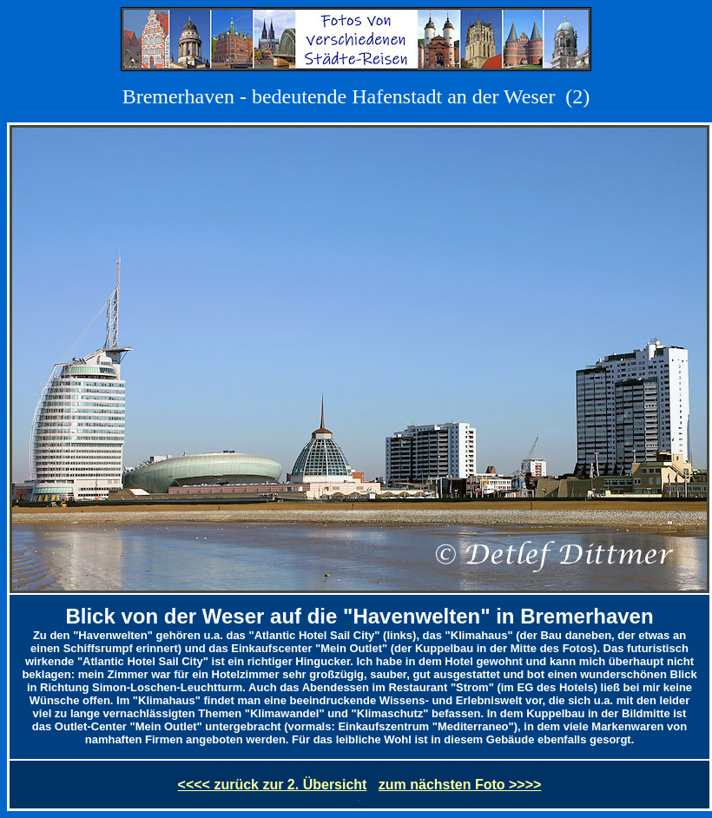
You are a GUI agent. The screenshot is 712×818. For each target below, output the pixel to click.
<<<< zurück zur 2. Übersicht (272, 784)
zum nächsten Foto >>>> (460, 784)
